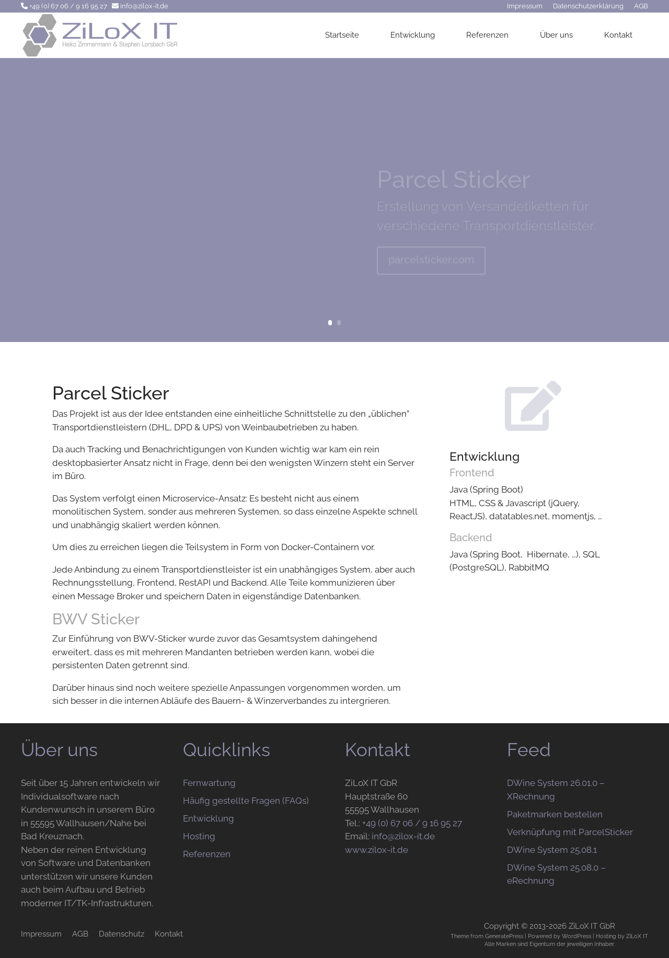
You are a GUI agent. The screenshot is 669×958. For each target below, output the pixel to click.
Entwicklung (412, 35)
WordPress (576, 936)
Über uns (556, 35)
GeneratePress (504, 936)
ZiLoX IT (637, 936)
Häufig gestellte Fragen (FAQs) (246, 800)
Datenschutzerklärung (588, 6)
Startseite (342, 35)
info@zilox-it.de (144, 6)
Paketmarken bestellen (555, 814)
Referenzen (487, 35)
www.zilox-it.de (376, 850)
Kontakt (618, 35)
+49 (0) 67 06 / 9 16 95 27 (68, 6)
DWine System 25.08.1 (552, 850)
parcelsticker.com (431, 264)
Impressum (525, 6)
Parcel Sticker (453, 184)
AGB (641, 6)
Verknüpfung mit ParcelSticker (570, 832)
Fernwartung (209, 783)
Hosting (199, 836)
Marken (506, 944)
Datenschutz (121, 934)
